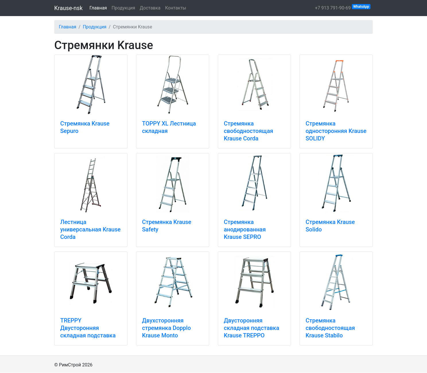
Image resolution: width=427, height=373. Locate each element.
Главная (98, 8)
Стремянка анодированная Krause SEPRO (245, 229)
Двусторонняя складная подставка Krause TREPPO (251, 328)
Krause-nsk (68, 8)
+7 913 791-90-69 (342, 7)
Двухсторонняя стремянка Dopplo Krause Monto (166, 328)
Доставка (150, 8)
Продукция (123, 8)
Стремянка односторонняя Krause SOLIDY (336, 131)
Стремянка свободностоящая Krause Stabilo (330, 328)
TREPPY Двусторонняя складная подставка (88, 328)
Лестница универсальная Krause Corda (90, 229)
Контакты (175, 8)
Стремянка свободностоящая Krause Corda (248, 131)
